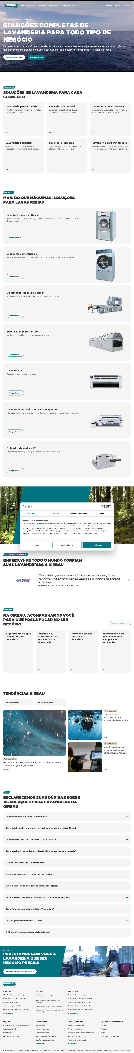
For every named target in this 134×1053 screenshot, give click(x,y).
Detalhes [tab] (55, 513)
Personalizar (67, 545)
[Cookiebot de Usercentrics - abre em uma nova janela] (102, 506)
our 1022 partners (36, 523)
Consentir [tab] (32, 513)
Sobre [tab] (102, 513)
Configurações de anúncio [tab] (79, 513)
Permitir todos (97, 545)
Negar (37, 545)
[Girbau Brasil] (11, 5)
